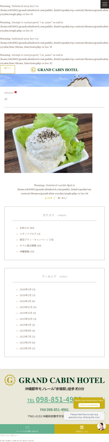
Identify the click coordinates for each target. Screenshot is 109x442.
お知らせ (24, 228)
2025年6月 (25, 342)
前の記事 (48, 198)
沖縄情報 (24, 251)
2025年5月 (25, 348)
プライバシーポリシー (9, 435)
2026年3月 (26, 289)
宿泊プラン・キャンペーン (34, 239)
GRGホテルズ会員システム (7, 67)
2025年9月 (25, 324)
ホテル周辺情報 (28, 245)
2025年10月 (26, 319)
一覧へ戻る (60, 198)
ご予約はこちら (82, 429)
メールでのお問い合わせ (27, 429)
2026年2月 (26, 295)
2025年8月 (25, 330)
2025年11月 (26, 313)
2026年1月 (25, 301)
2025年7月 (25, 336)
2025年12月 (26, 307)
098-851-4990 (54, 399)
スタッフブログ (28, 233)
